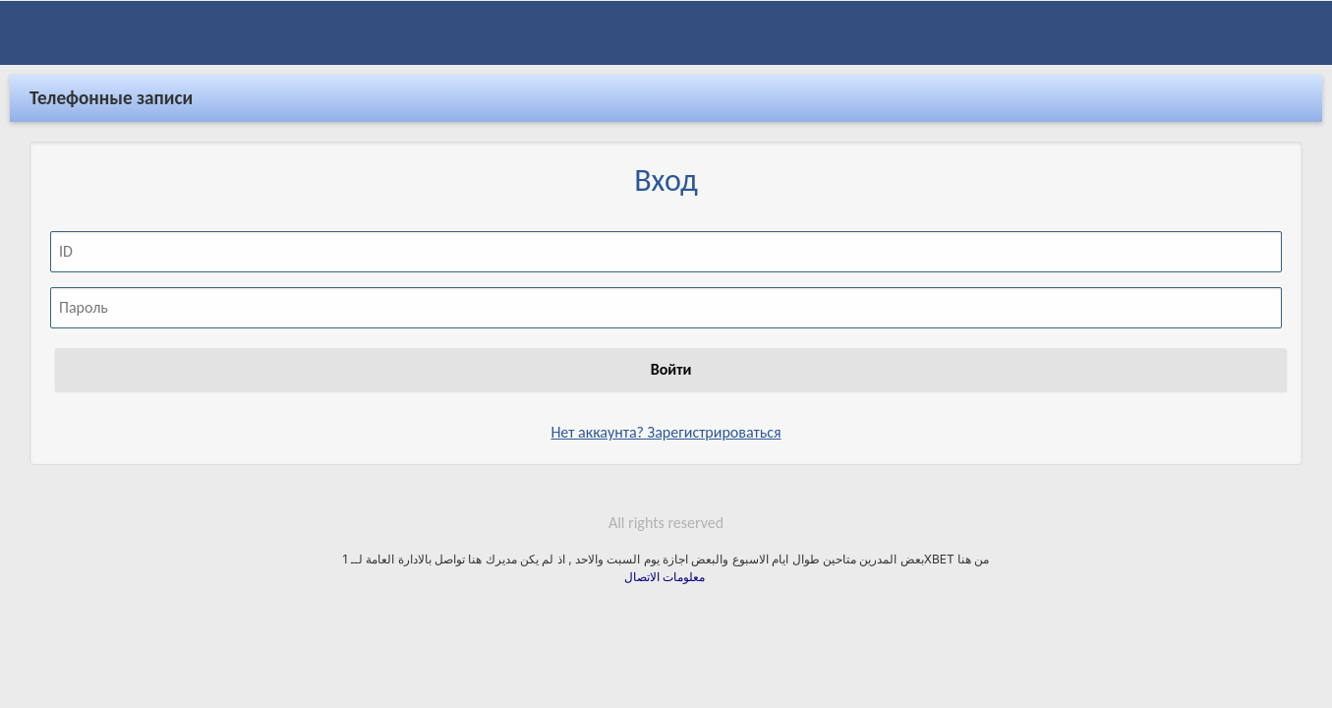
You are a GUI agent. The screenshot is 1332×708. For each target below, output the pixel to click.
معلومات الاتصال (666, 561)
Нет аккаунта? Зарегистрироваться (665, 416)
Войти (671, 353)
